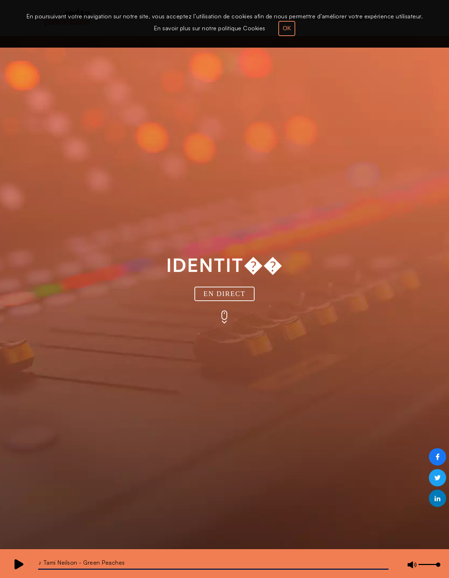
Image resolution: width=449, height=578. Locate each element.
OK (287, 28)
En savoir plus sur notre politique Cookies (209, 28)
